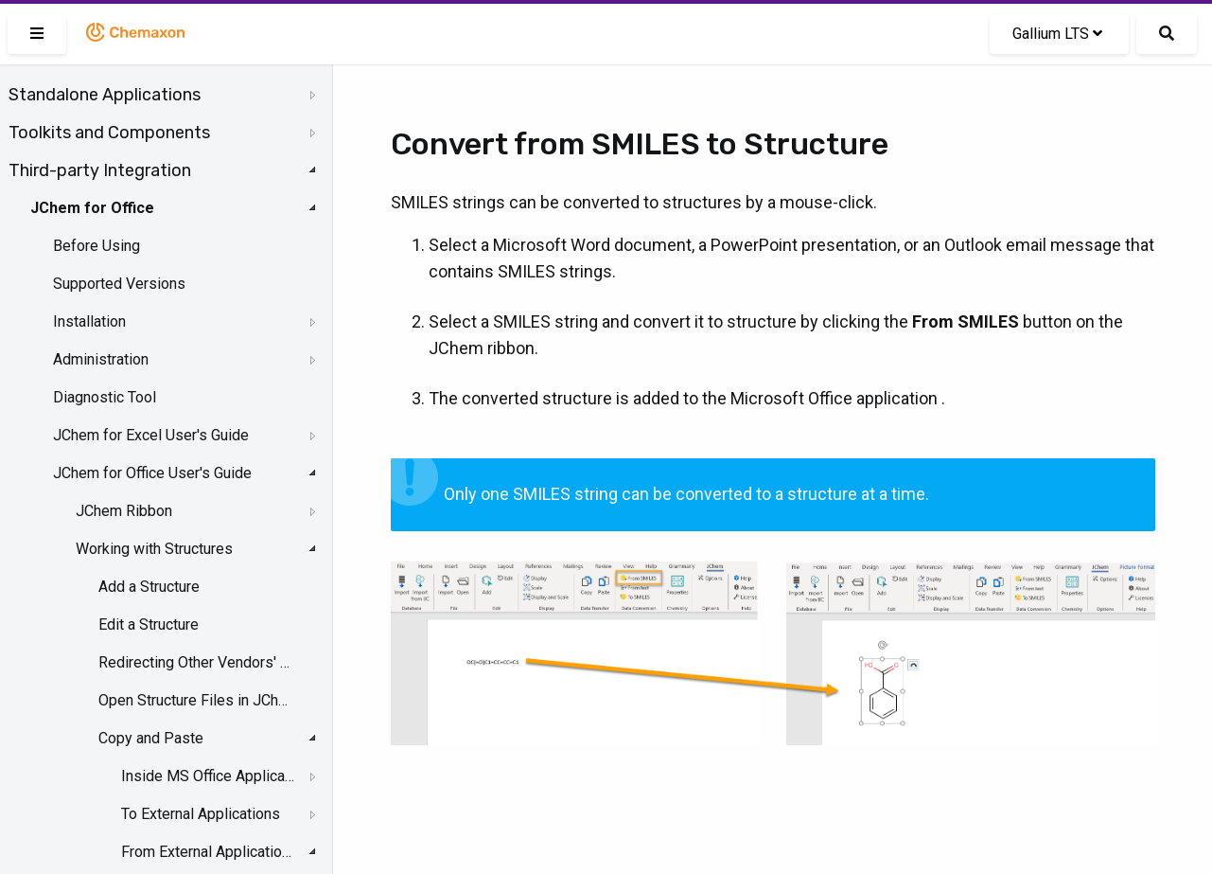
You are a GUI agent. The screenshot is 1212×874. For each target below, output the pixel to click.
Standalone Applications (105, 94)
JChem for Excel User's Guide (151, 435)
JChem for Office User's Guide (152, 473)
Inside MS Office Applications (208, 776)
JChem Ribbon (124, 511)
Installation (89, 321)
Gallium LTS (1057, 34)
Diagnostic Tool (104, 397)
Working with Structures (154, 549)
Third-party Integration (100, 170)
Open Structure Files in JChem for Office (194, 700)
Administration (101, 359)
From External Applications (208, 852)
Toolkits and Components (109, 132)
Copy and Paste (150, 738)
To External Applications (200, 814)
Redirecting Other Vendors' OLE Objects (194, 662)
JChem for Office (92, 208)
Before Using (96, 246)
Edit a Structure (148, 624)
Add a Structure (149, 587)
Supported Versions (119, 284)
